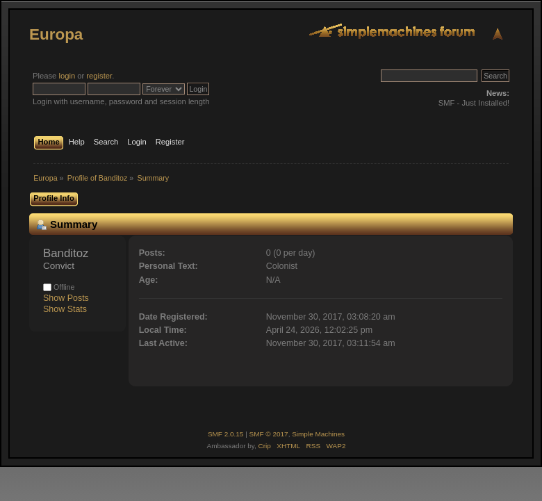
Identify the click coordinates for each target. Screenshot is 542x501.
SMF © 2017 (268, 434)
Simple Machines (318, 434)
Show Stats (65, 309)
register (99, 76)
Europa (56, 34)
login (66, 76)
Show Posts (66, 298)
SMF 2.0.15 (226, 434)
